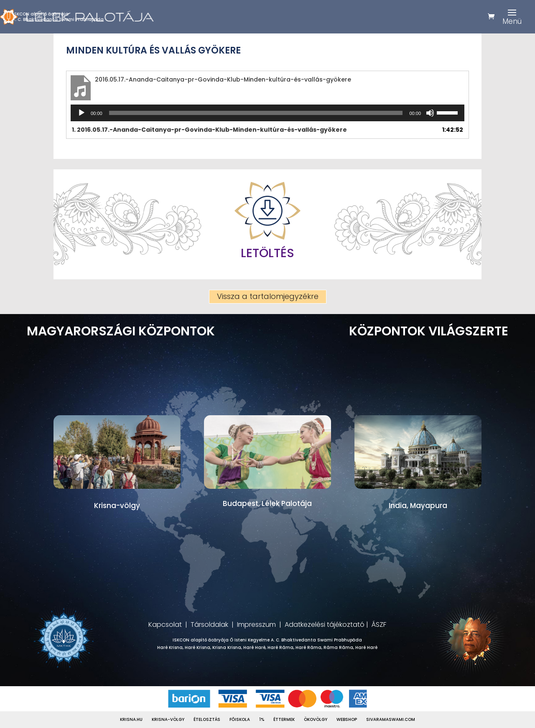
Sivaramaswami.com (390, 720)
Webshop (346, 720)
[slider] (256, 113)
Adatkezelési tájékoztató (324, 624)
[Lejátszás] (81, 113)
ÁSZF (379, 624)
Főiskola (239, 720)
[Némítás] (430, 113)
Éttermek (284, 720)
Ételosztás (207, 720)
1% (261, 720)
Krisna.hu (131, 720)
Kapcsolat (165, 624)
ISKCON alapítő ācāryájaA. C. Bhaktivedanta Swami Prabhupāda (58, 17)
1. (209, 129)
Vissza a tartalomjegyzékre (267, 296)
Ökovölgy (315, 720)
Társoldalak (209, 624)
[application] (267, 113)
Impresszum (256, 624)
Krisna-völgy (168, 720)
